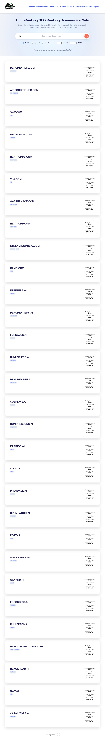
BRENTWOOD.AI (20, 517)
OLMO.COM (17, 272)
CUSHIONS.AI (18, 405)
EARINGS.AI (17, 450)
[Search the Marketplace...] (52, 36)
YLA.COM (16, 183)
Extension (79, 42)
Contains (27, 43)
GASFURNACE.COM (22, 205)
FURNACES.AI (18, 339)
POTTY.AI (15, 539)
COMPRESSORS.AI (21, 428)
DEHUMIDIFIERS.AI (21, 316)
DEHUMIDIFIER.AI (20, 383)
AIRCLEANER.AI (20, 561)
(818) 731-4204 (67, 6)
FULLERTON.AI (19, 628)
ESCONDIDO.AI (19, 606)
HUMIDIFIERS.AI (20, 361)
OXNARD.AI (17, 583)
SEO (52, 6)
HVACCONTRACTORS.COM (26, 650)
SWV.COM (16, 116)
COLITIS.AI (16, 472)
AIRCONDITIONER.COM (24, 94)
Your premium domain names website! (52, 50)
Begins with (37, 43)
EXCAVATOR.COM (21, 138)
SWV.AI (14, 695)
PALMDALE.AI (18, 494)
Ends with (46, 43)
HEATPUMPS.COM (21, 160)
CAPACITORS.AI (20, 717)
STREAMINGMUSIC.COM (25, 250)
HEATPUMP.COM (20, 227)
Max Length (65, 43)
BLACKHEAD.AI (19, 672)
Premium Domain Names (38, 6)
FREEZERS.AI (18, 294)
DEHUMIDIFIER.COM (22, 67)
